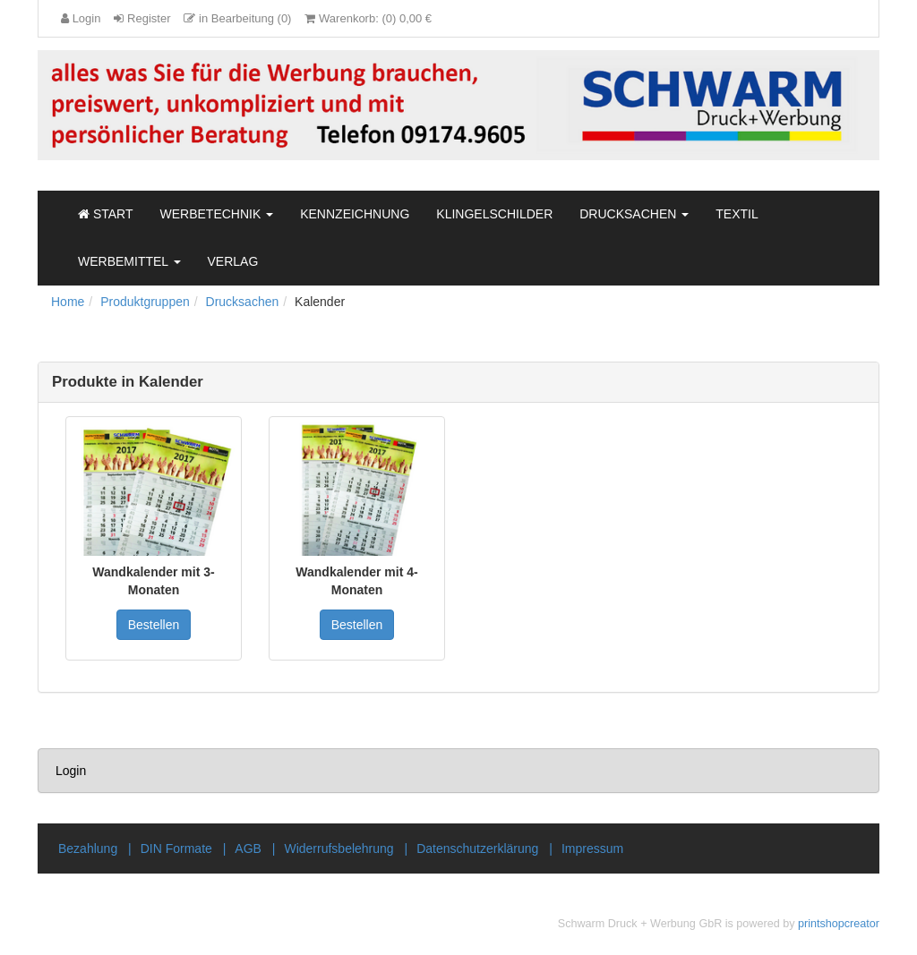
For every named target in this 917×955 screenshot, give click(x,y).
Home (67, 301)
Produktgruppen (145, 301)
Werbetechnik (217, 214)
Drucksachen (634, 214)
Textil (737, 214)
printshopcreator (838, 923)
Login (71, 770)
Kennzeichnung (354, 214)
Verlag (233, 261)
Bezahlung (87, 848)
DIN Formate (176, 848)
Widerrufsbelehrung (338, 848)
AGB (248, 848)
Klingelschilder (494, 214)
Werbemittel (129, 261)
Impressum (592, 848)
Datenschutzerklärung (477, 848)
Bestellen (154, 625)
